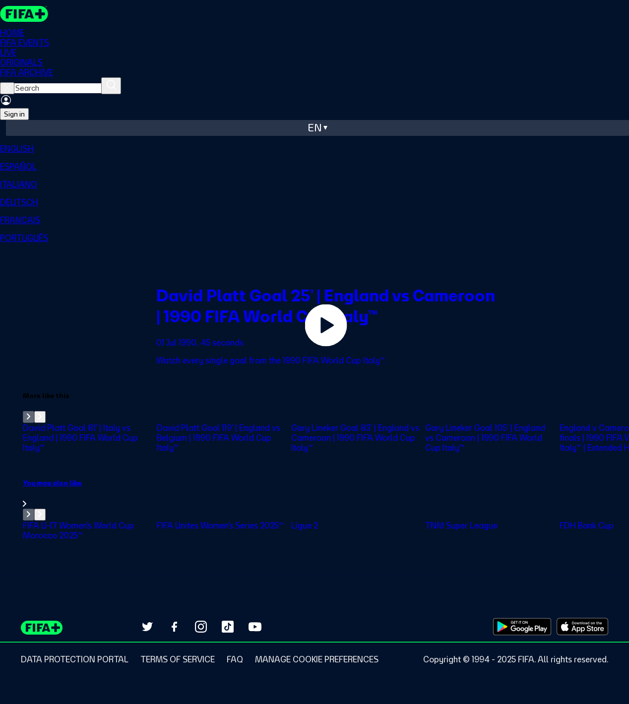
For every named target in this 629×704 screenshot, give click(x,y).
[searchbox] (57, 88)
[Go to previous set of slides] (28, 417)
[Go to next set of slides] (40, 417)
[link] (326, 493)
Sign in (14, 114)
